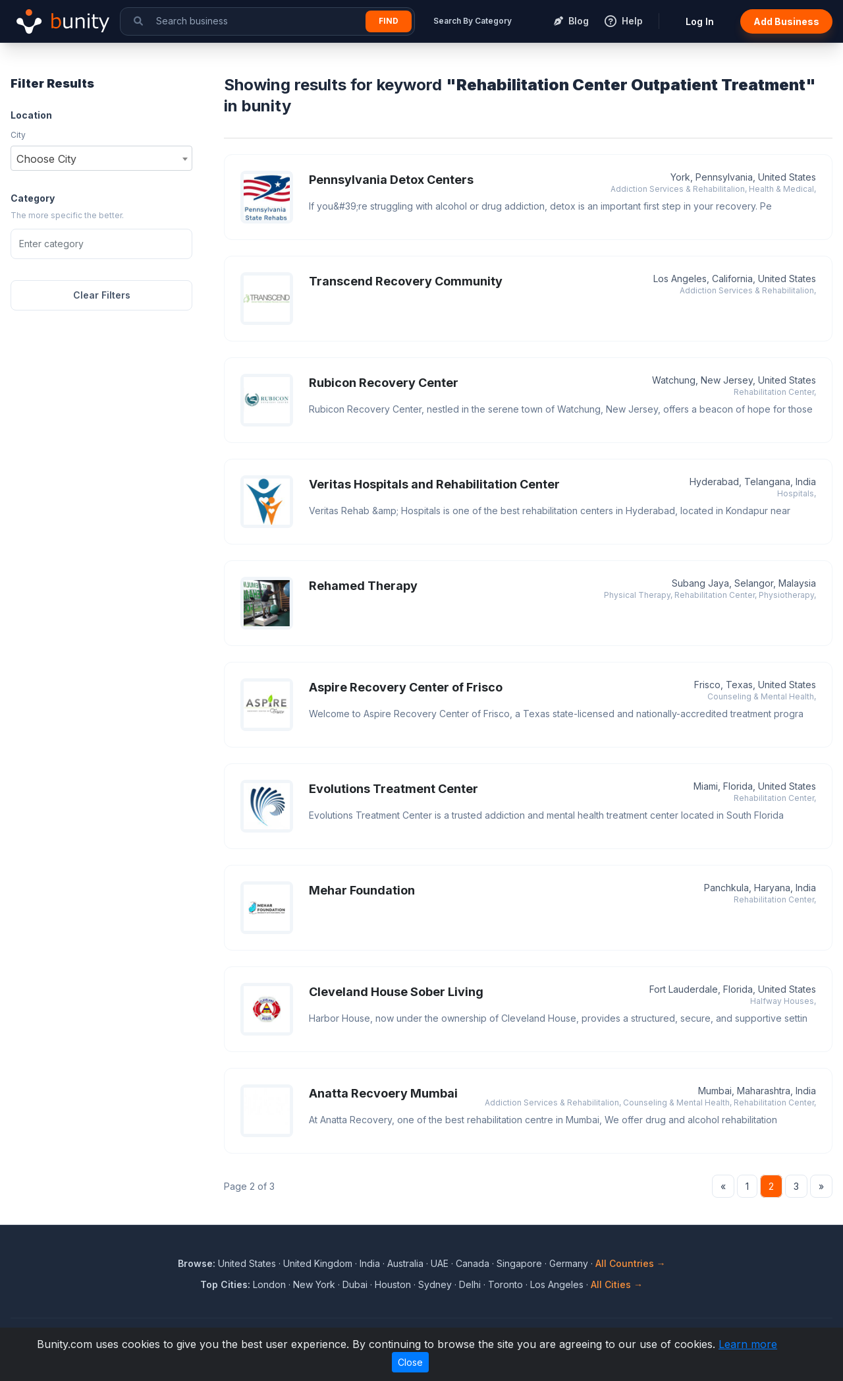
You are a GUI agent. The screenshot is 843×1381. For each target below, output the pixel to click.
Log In (700, 21)
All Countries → (630, 1263)
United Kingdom (317, 1263)
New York (314, 1284)
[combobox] (101, 158)
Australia (405, 1263)
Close (410, 1362)
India (370, 1263)
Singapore (519, 1263)
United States (247, 1263)
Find (388, 21)
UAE (440, 1263)
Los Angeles (557, 1284)
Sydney (435, 1284)
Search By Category (472, 21)
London (269, 1284)
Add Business (786, 21)
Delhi (470, 1284)
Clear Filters (101, 295)
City (18, 135)
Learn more (748, 1344)
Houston (393, 1284)
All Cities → (617, 1284)
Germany (568, 1263)
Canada (472, 1263)
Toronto (505, 1284)
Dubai (354, 1284)
